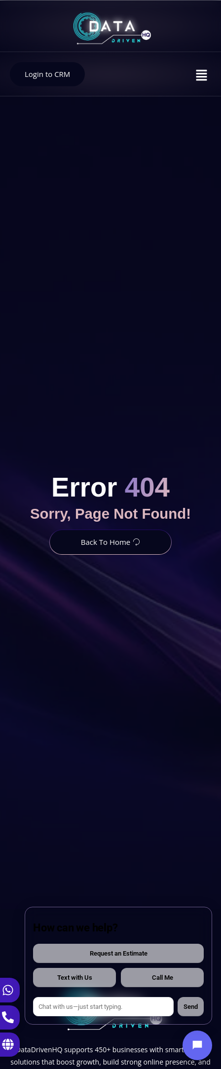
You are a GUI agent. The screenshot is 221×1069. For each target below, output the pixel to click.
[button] (202, 75)
